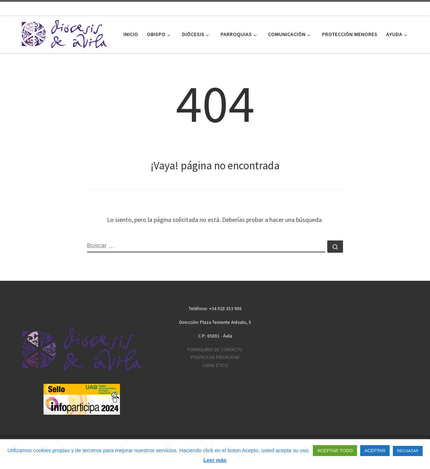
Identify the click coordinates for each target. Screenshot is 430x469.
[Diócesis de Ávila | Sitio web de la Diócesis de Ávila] (64, 33)
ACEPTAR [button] (374, 450)
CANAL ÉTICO (215, 365)
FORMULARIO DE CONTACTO (215, 350)
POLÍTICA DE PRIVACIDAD (215, 357)
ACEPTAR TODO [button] (334, 450)
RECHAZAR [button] (407, 451)
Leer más (215, 460)
